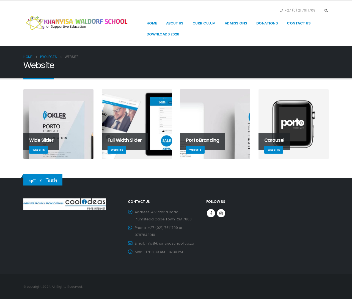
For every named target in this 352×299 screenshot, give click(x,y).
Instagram (221, 213)
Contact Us (298, 23)
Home (152, 23)
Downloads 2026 (163, 34)
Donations (267, 23)
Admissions (236, 23)
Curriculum (204, 23)
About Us (174, 23)
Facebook (211, 213)
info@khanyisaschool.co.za (170, 243)
